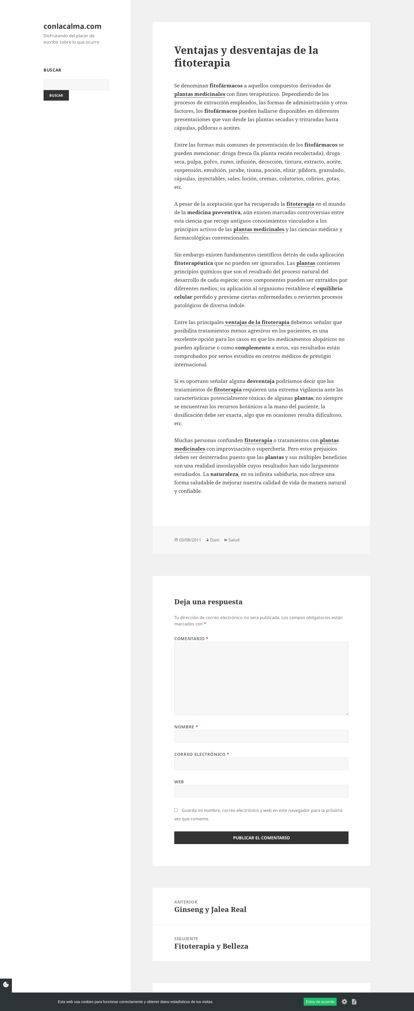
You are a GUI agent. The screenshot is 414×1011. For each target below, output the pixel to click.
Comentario (191, 639)
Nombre (186, 727)
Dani (214, 540)
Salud (233, 540)
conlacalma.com (73, 26)
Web (179, 782)
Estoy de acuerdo (320, 1002)
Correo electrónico (201, 754)
